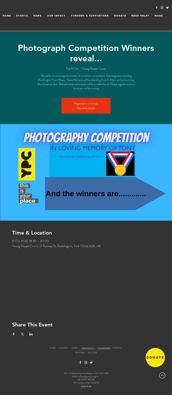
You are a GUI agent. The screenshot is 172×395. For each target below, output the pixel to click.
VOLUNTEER (104, 347)
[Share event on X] (22, 334)
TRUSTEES (80, 352)
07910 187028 (87, 379)
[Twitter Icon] (167, 7)
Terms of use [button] (86, 385)
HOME (52, 347)
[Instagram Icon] (162, 7)
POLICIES (92, 352)
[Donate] (155, 357)
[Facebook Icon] (156, 7)
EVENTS (64, 347)
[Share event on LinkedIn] (31, 334)
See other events (86, 108)
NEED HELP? (88, 347)
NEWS (75, 347)
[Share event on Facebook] (13, 334)
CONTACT (117, 347)
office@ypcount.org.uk (88, 376)
